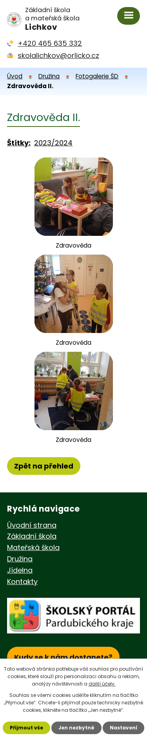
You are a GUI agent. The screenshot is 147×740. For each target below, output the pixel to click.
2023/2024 (53, 143)
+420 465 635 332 (50, 43)
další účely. (102, 683)
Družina (49, 76)
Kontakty (22, 581)
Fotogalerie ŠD (97, 76)
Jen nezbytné (76, 727)
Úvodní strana (31, 525)
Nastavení (123, 727)
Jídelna (20, 570)
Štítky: (19, 143)
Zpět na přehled (43, 466)
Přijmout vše (26, 727)
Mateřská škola (33, 547)
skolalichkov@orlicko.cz (58, 55)
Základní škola (31, 536)
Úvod (14, 76)
